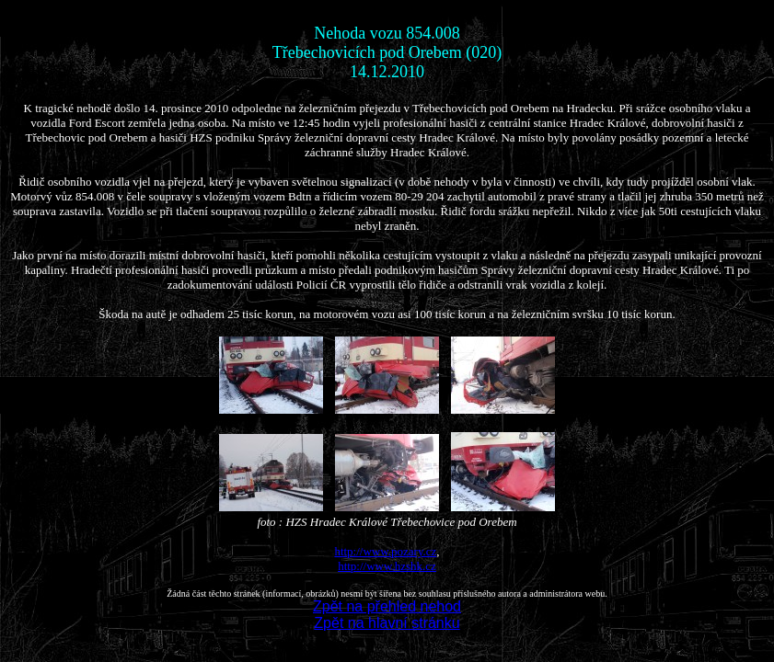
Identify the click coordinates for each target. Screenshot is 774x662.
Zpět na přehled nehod (387, 606)
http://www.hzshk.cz (387, 566)
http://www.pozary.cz (385, 551)
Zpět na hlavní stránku (386, 623)
